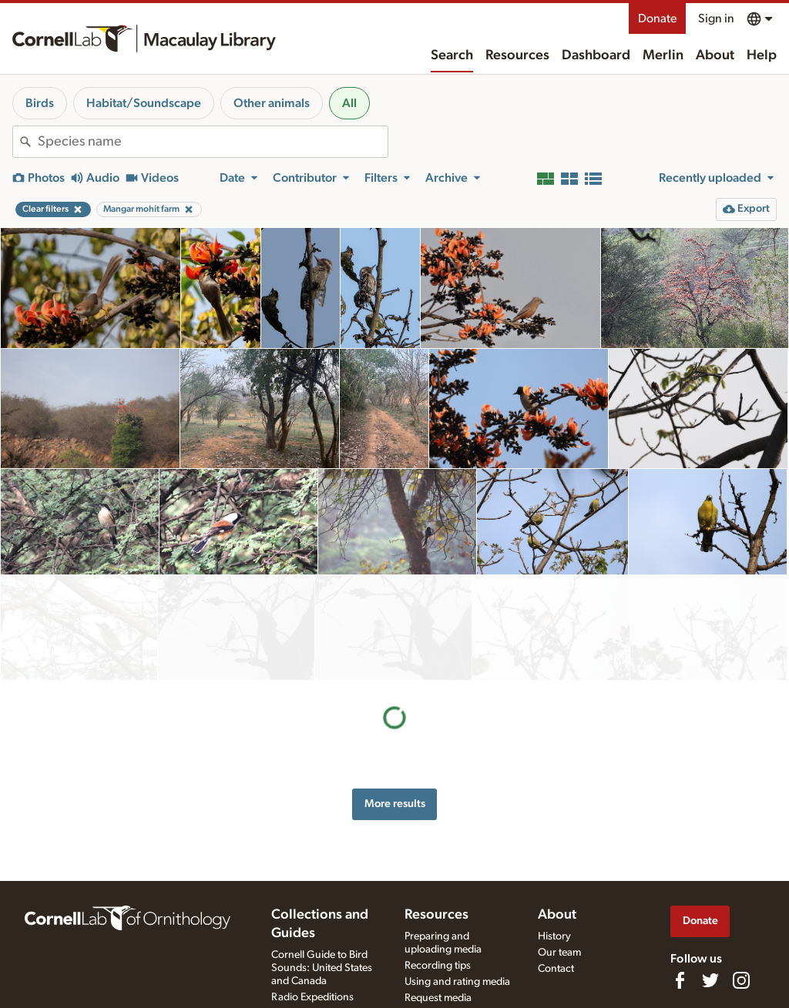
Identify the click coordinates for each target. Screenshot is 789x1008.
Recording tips (438, 965)
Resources (517, 55)
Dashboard (596, 55)
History (554, 936)
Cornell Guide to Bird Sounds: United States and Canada (321, 967)
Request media (438, 998)
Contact (556, 968)
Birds (39, 103)
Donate (657, 18)
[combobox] (213, 141)
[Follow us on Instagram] (741, 980)
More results (394, 698)
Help (762, 55)
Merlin (663, 55)
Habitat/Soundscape (143, 103)
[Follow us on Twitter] (710, 980)
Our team (559, 952)
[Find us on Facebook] (679, 980)
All (349, 103)
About (715, 55)
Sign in (716, 18)
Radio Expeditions (312, 997)
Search (452, 55)
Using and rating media (457, 981)
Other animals (271, 103)
